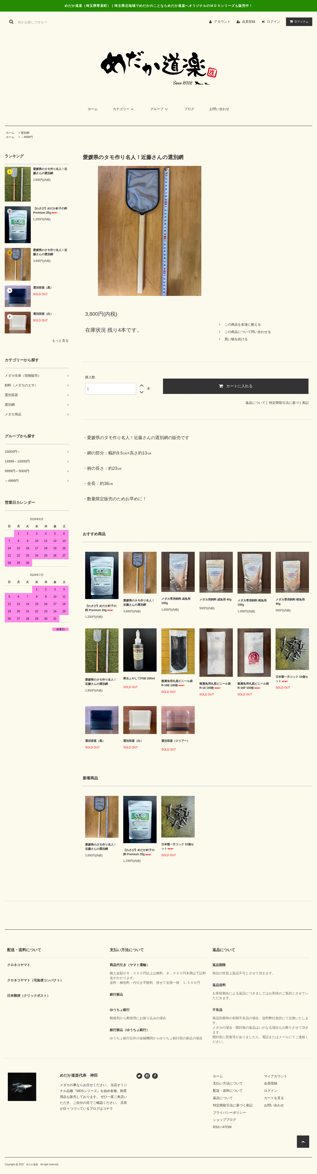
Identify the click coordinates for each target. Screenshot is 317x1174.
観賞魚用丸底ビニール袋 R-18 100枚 (215, 686)
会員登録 (248, 21)
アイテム (298, 21)
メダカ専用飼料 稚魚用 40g (290, 601)
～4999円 (27, 137)
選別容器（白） (46, 313)
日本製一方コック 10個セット (292, 679)
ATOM (226, 1127)
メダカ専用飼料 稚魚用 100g (252, 602)
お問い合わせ (219, 109)
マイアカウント (275, 1076)
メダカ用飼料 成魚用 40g (215, 601)
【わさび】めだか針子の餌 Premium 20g (50, 210)
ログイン (273, 21)
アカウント (222, 21)
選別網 (25, 132)
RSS (216, 1127)
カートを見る (274, 1098)
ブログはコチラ (101, 1108)
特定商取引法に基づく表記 (289, 403)
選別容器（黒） (46, 287)
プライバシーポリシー (229, 1112)
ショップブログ (224, 1120)
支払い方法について (228, 1083)
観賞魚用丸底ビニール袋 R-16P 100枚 (253, 686)
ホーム (93, 109)
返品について (255, 403)
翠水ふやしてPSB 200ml (139, 680)
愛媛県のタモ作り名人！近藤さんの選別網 (50, 171)
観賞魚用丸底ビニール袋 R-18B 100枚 (177, 683)
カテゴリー (124, 109)
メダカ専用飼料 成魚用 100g (175, 601)
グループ (159, 109)
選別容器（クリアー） (175, 742)
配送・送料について (228, 1090)
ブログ (189, 109)
